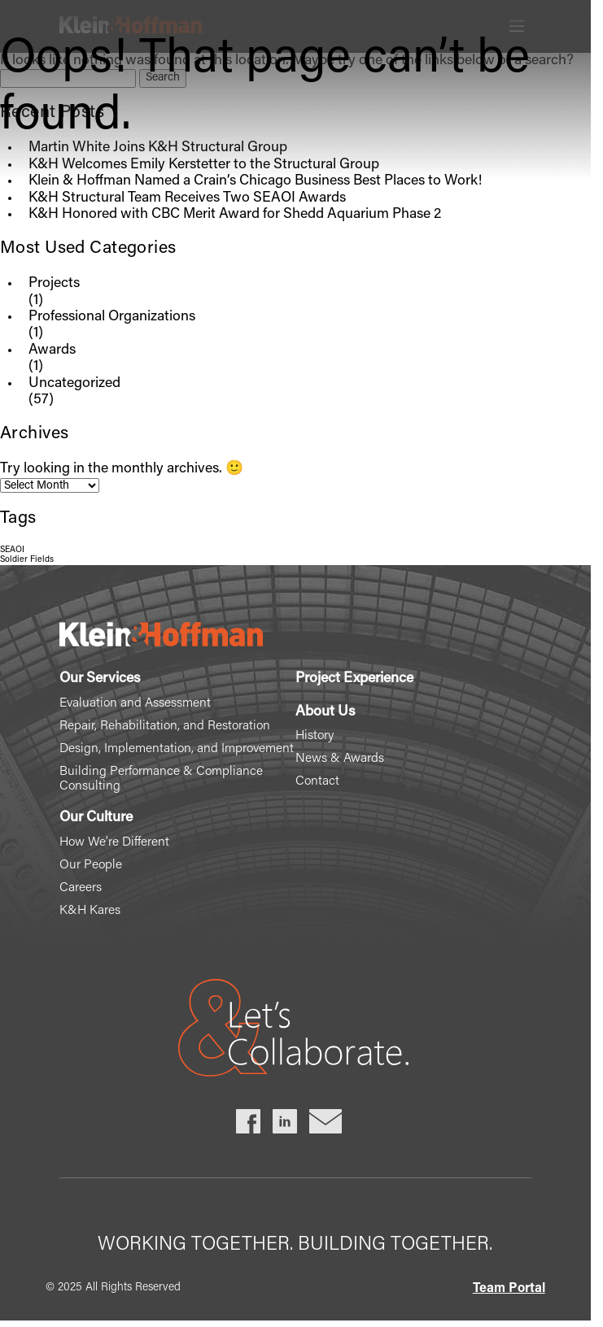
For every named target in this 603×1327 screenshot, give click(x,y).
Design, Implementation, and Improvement (176, 748)
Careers (80, 887)
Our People (90, 865)
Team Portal (509, 1288)
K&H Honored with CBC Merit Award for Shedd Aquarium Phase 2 (234, 214)
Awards (52, 350)
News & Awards (339, 758)
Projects (54, 283)
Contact (317, 781)
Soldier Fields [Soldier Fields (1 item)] (27, 559)
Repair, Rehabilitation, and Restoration (164, 726)
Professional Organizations (111, 317)
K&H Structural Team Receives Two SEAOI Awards (187, 198)
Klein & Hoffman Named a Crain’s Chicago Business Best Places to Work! (255, 181)
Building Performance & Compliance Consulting (161, 779)
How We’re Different (114, 842)
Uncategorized (74, 383)
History (314, 735)
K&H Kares (89, 910)
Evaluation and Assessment (135, 703)
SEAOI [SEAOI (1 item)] (12, 550)
